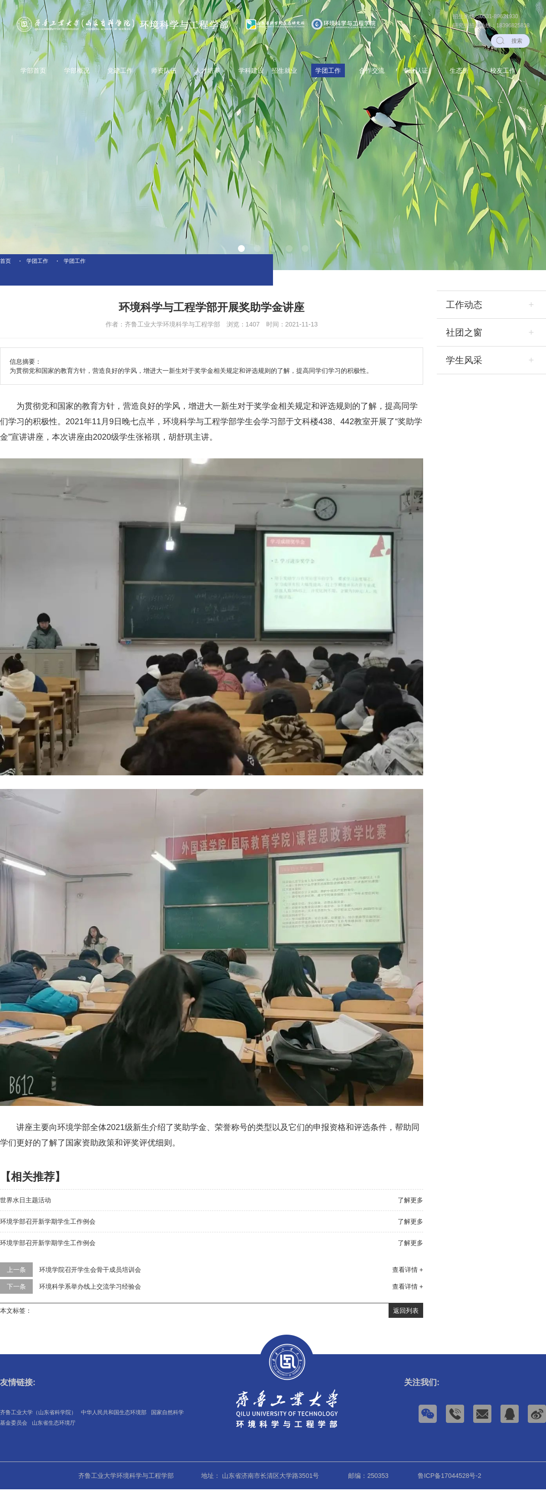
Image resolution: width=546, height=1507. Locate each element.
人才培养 (207, 70)
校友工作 (503, 70)
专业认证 (415, 70)
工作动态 (464, 322)
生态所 (459, 70)
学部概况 (77, 70)
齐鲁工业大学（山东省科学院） (38, 1430)
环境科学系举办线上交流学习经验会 (90, 1304)
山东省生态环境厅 (54, 1440)
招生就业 (284, 70)
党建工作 (120, 70)
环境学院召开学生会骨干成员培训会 (90, 1287)
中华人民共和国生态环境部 (114, 1430)
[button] (241, 248)
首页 (5, 269)
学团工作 (328, 70)
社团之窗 (464, 350)
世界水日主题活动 (25, 1217)
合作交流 (371, 70)
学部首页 (33, 70)
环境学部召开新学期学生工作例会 (48, 1239)
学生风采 (464, 378)
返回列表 (406, 1328)
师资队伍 (164, 70)
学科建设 (251, 70)
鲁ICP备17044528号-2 (449, 1493)
